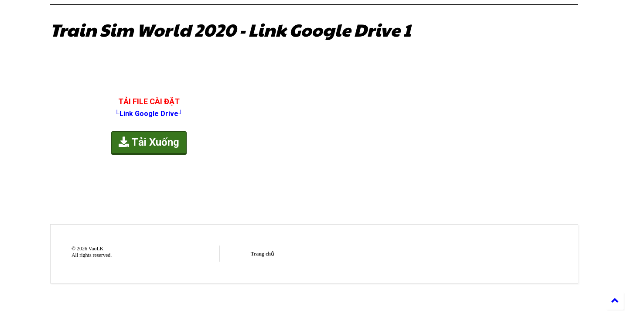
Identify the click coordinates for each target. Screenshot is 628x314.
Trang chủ (262, 254)
